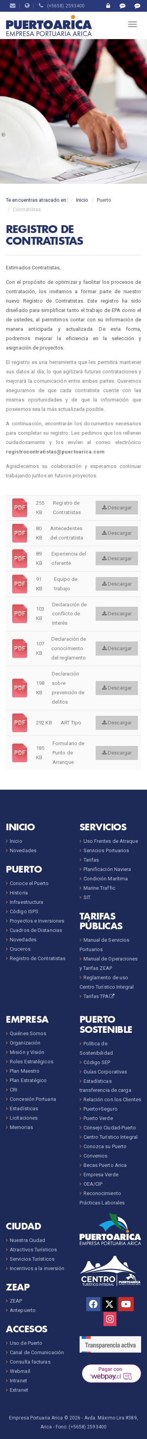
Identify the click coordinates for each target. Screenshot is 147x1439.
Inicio (82, 200)
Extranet (19, 1390)
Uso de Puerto (26, 1343)
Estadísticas (24, 1108)
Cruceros (20, 949)
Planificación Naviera (107, 869)
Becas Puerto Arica (105, 1165)
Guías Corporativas (105, 1072)
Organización (25, 1043)
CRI (13, 1090)
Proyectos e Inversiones (37, 921)
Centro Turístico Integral (110, 1137)
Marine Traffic (99, 888)
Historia (19, 893)
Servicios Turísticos (32, 1259)
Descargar (117, 508)
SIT (87, 897)
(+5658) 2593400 (62, 6)
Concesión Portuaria (33, 1099)
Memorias (21, 1127)
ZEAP (16, 1301)
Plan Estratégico (28, 1080)
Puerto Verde (98, 1118)
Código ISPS (24, 911)
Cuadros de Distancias (36, 930)
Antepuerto (23, 1310)
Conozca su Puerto (105, 1146)
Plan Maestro (25, 1071)
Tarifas (91, 860)
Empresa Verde (100, 1174)
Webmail (20, 1371)
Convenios (95, 1156)
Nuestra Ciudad (27, 1240)
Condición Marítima (105, 879)
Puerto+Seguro (100, 1109)
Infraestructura (27, 902)
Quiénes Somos (28, 1033)
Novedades (23, 850)
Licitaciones (24, 1118)
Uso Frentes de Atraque (110, 841)
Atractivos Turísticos (33, 1250)
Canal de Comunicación (37, 1352)
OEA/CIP (93, 1184)
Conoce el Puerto (29, 883)
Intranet (18, 1380)
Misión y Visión (27, 1052)
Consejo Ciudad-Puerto (109, 1128)
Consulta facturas (30, 1362)
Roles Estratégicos (31, 1061)
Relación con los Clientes (112, 1099)
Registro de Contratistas (37, 958)
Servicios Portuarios (106, 850)
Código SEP (97, 1062)
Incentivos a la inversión (37, 1268)
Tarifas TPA (99, 996)
